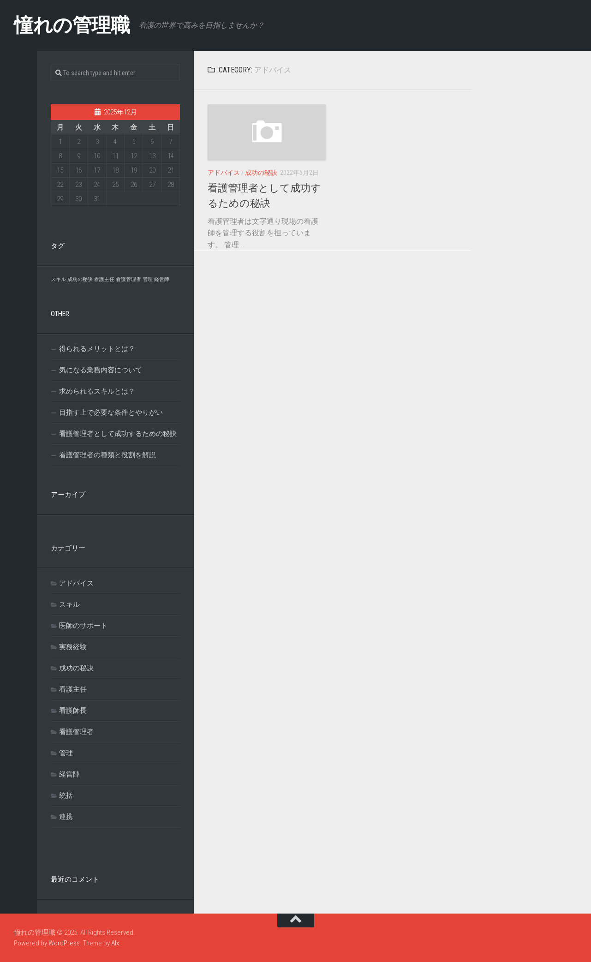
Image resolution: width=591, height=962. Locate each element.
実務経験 (73, 647)
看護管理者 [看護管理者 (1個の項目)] (128, 279)
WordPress (64, 943)
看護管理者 (76, 732)
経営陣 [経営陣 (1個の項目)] (161, 279)
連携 (66, 817)
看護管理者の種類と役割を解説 (107, 455)
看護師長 (73, 710)
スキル (69, 604)
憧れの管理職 (72, 25)
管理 (66, 753)
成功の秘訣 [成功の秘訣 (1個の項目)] (80, 279)
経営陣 (69, 774)
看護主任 (73, 689)
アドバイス (224, 172)
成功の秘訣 (261, 172)
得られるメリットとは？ (97, 349)
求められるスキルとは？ (97, 391)
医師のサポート (83, 625)
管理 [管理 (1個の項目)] (148, 279)
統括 (66, 795)
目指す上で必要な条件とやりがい (111, 412)
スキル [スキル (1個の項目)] (58, 279)
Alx (115, 943)
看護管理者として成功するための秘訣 (118, 434)
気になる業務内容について (100, 370)
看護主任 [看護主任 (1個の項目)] (104, 279)
